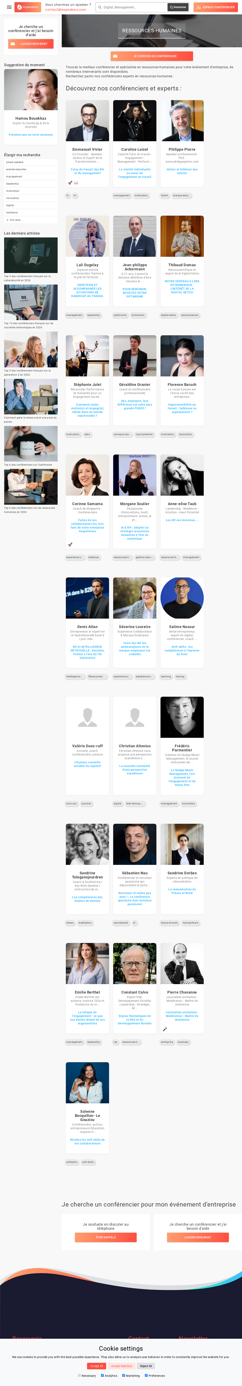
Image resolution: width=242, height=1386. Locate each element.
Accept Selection (121, 1366)
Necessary (87, 1375)
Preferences (155, 1375)
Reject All (146, 1366)
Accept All (96, 1366)
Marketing (131, 1375)
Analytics (109, 1375)
